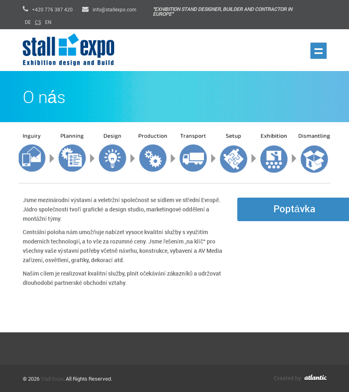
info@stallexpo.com (109, 10)
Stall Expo (52, 379)
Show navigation (318, 51)
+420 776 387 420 (48, 10)
